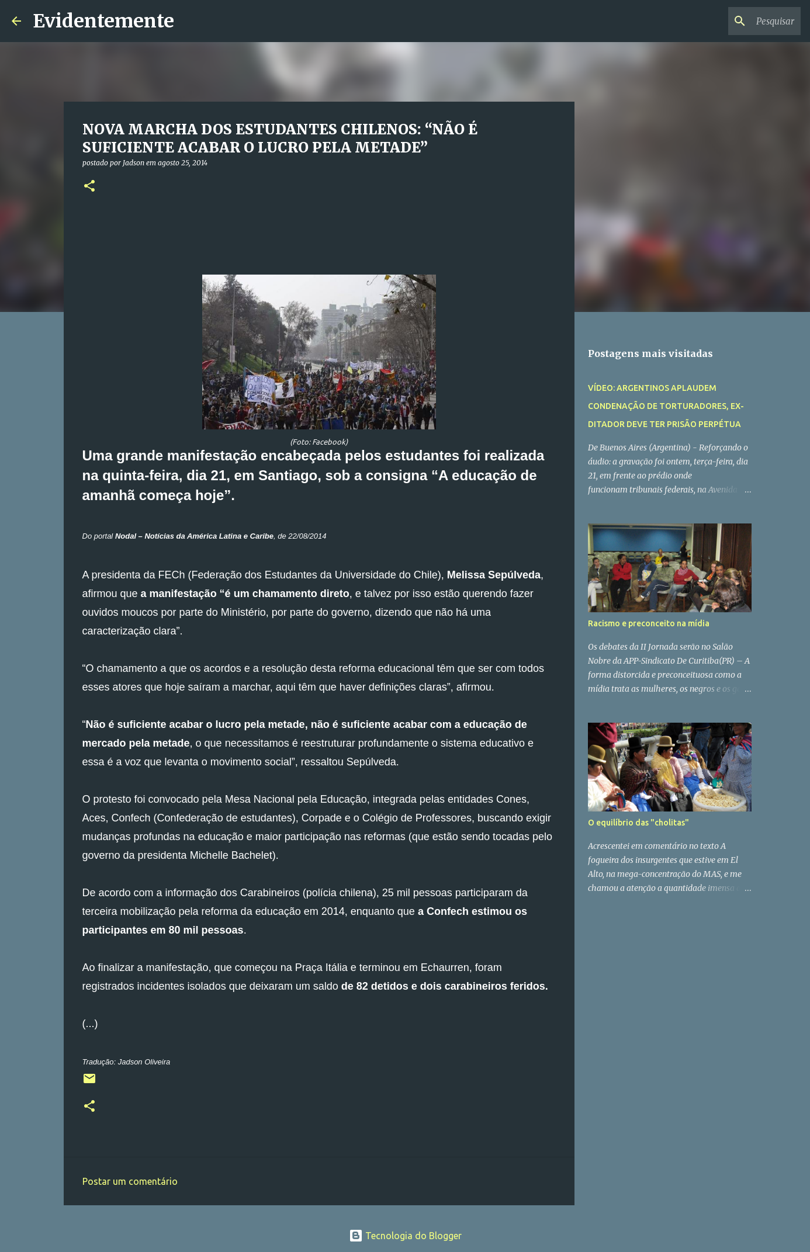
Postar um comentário (130, 1181)
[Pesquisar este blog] (739, 21)
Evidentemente (103, 21)
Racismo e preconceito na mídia (648, 623)
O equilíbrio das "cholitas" (638, 822)
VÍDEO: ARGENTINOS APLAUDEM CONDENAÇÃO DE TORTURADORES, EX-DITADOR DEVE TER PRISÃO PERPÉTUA (666, 406)
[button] (89, 187)
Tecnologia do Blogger (405, 1235)
